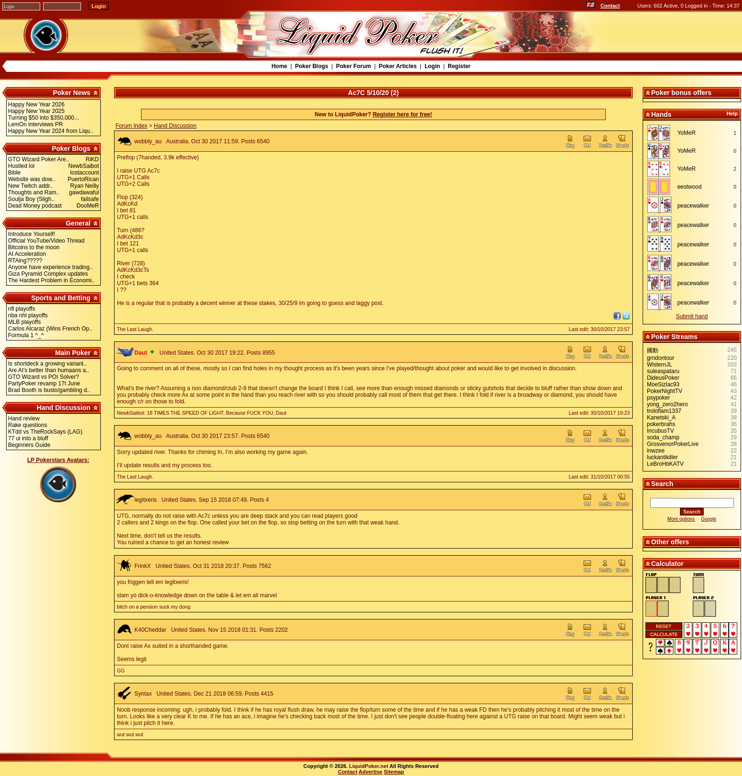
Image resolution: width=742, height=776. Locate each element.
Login (432, 66)
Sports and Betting (60, 298)
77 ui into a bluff (28, 438)
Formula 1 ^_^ (26, 335)
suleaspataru (663, 371)
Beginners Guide (29, 445)
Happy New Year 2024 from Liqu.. (50, 131)
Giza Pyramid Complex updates (48, 273)
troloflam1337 (664, 411)
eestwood (689, 186)
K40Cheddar (150, 630)
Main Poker (72, 353)
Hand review (24, 418)
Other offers (670, 542)
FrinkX (142, 566)
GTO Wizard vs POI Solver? (43, 377)
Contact (610, 6)
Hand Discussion (64, 407)
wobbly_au (147, 141)
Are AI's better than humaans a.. (48, 370)
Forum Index (131, 125)
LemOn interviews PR (35, 124)
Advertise (370, 772)
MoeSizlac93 (663, 384)
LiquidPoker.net (369, 766)
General (78, 223)
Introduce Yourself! (31, 234)
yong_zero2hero (667, 404)
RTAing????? (25, 260)
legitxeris (145, 500)
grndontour (660, 358)
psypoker (658, 397)
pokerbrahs (661, 424)
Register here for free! (402, 114)
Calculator (667, 563)
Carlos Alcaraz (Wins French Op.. (50, 328)
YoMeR (686, 133)
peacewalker (693, 205)
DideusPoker (663, 378)
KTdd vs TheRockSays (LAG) (45, 431)
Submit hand (691, 316)
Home (279, 66)
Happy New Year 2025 (36, 111)
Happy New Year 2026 (36, 104)
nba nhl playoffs (28, 315)
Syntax (143, 693)
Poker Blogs (311, 66)
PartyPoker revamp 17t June (44, 383)
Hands (661, 114)
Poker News (71, 92)
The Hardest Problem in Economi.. (51, 280)
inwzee (655, 450)
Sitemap (394, 772)
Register (459, 66)
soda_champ (663, 437)
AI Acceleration (27, 254)
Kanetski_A (661, 417)
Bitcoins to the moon (34, 247)
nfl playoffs (21, 308)
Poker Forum (353, 66)
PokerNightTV (664, 391)
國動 (652, 350)
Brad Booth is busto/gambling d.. (49, 390)
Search (662, 484)
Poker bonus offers (681, 92)
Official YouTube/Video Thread (46, 240)
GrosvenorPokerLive (672, 444)
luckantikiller (662, 457)
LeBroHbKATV (665, 464)
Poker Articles (397, 66)
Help (732, 113)
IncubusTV (660, 430)
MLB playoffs (24, 322)
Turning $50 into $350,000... (43, 117)
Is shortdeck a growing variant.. (47, 363)
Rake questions (27, 425)
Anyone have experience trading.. (50, 267)
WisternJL (659, 364)
